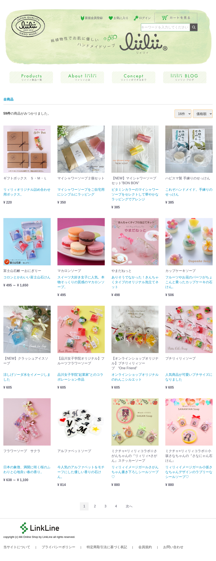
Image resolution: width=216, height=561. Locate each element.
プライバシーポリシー (58, 547)
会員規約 (145, 547)
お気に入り (118, 18)
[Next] (129, 506)
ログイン (142, 18)
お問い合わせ (173, 547)
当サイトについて (16, 547)
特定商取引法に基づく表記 (107, 547)
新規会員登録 (91, 18)
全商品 (8, 99)
